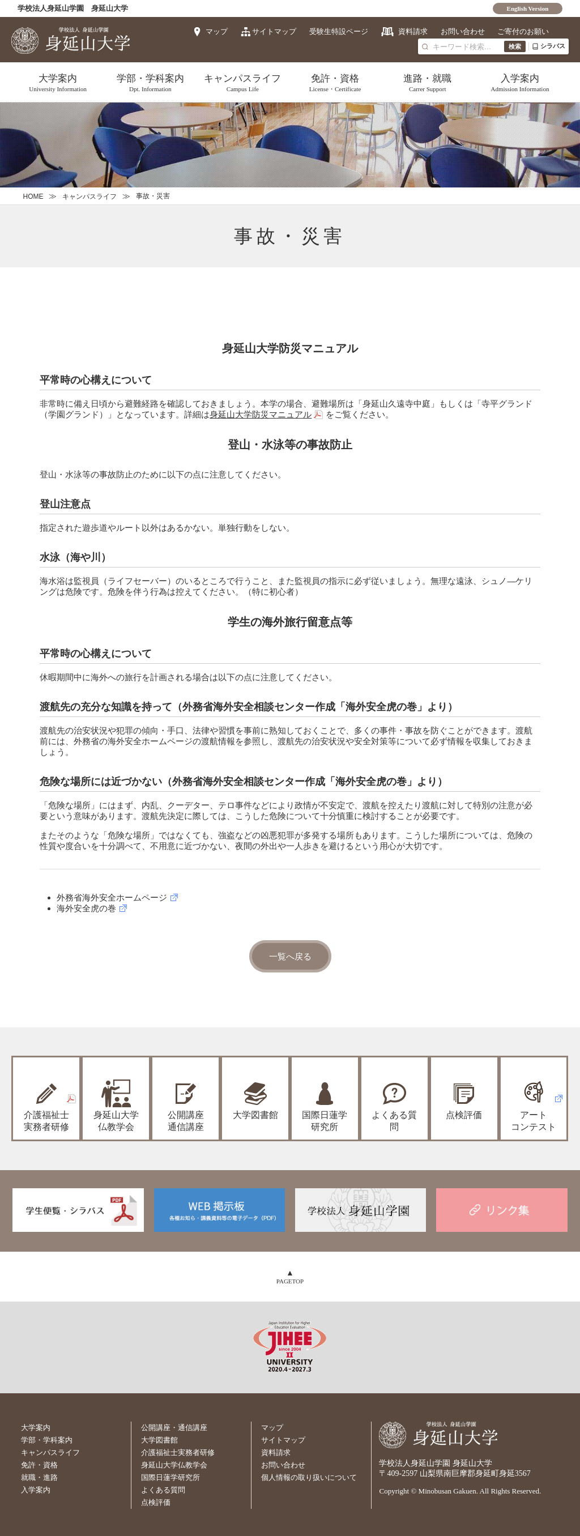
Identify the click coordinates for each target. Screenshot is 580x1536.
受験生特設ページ (337, 31)
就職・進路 (39, 1476)
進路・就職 (427, 82)
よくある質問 (394, 1120)
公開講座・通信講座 (174, 1426)
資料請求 (411, 31)
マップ (214, 31)
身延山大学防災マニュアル (261, 414)
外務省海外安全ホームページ (112, 897)
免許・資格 (335, 82)
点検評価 (464, 1114)
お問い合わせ (462, 31)
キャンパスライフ (243, 82)
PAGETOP (290, 1280)
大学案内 (57, 82)
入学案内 (520, 82)
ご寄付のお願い (523, 31)
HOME (33, 196)
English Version (528, 8)
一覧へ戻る (290, 956)
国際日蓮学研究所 (324, 1120)
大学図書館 (255, 1114)
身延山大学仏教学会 (174, 1464)
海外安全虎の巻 (86, 908)
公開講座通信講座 (186, 1120)
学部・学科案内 (150, 82)
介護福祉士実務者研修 (178, 1451)
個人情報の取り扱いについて (309, 1476)
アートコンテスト (533, 1120)
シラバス (548, 46)
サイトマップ (272, 31)
